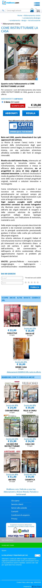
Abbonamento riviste (32, 15)
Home (19, 15)
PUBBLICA (34, 287)
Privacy (14, 518)
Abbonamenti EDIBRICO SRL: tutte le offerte (24, 372)
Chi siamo (15, 500)
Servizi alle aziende (19, 508)
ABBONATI (11, 113)
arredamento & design (31, 18)
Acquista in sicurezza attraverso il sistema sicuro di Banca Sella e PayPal (21, 534)
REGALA (30, 113)
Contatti (14, 511)
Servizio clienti (17, 504)
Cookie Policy (21, 582)
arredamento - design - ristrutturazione (25, 20)
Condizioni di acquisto (20, 515)
